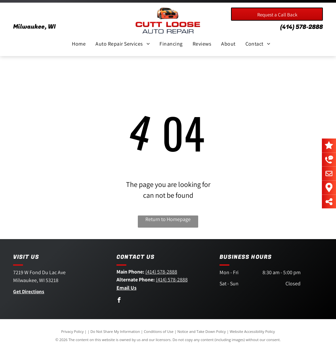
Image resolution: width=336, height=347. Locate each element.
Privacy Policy (72, 331)
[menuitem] (79, 44)
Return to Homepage (168, 219)
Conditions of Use (159, 331)
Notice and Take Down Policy (202, 331)
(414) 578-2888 (301, 27)
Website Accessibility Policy (252, 331)
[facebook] (119, 301)
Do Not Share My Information (115, 331)
